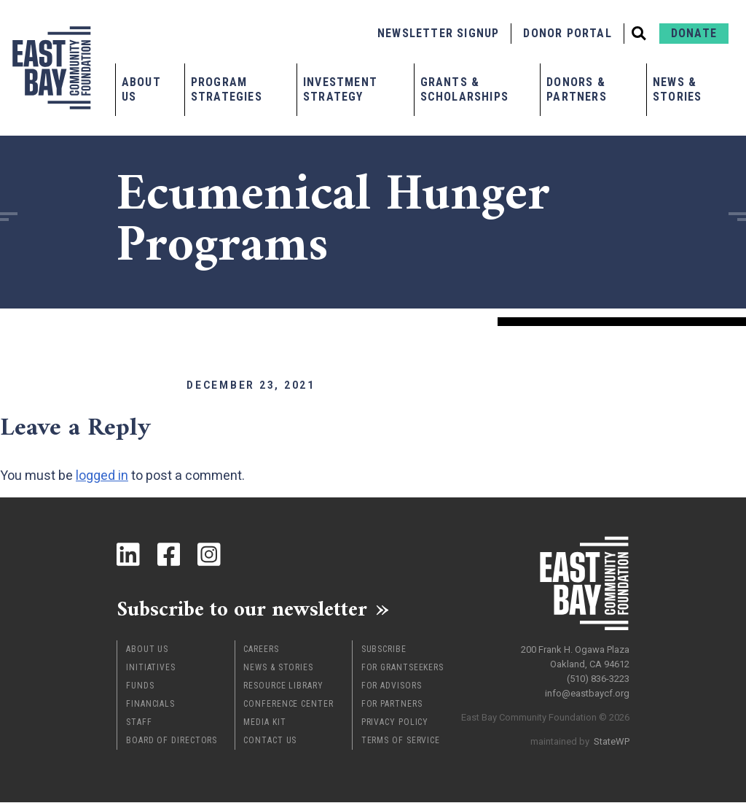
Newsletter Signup (438, 33)
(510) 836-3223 (598, 677)
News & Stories (677, 89)
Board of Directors (171, 741)
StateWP (611, 740)
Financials (150, 704)
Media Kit (264, 723)
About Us (141, 89)
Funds (140, 686)
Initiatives (151, 668)
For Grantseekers (402, 668)
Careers (260, 650)
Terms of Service (400, 741)
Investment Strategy (340, 89)
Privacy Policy (395, 723)
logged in (102, 475)
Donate (694, 33)
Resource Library (283, 686)
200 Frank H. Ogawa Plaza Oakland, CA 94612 (575, 656)
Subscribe (384, 650)
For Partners (392, 704)
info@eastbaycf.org (587, 692)
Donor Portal (567, 33)
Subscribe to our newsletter (247, 609)
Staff (139, 723)
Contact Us (270, 741)
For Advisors (391, 686)
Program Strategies (226, 89)
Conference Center (288, 704)
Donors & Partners (576, 89)
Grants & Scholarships (464, 89)
